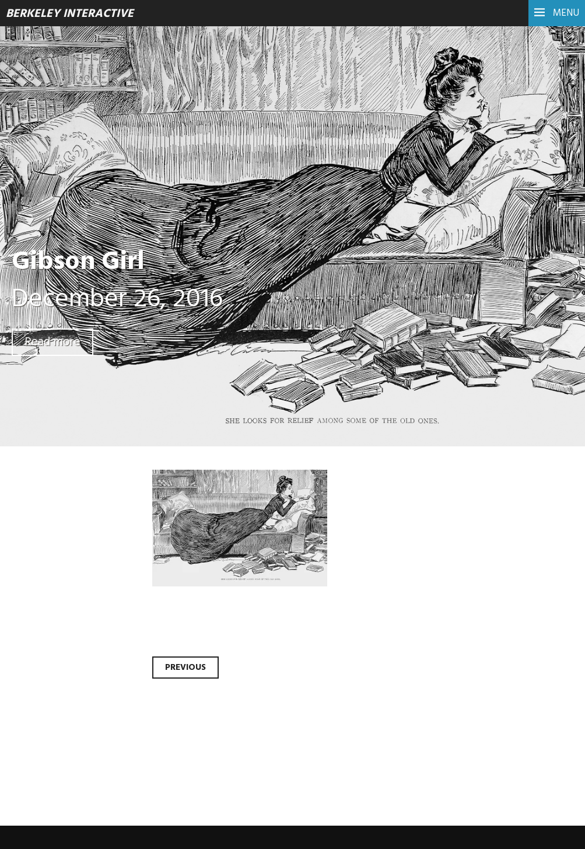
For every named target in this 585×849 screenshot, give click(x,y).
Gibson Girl (78, 263)
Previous (185, 668)
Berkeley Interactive (70, 14)
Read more (52, 342)
